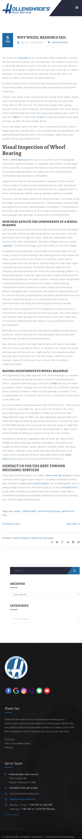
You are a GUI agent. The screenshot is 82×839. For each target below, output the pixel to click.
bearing (23, 57)
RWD (54, 383)
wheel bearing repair (49, 511)
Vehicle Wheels (60, 42)
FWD (15, 117)
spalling (7, 245)
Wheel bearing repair (42, 538)
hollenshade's (29, 511)
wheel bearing (19, 159)
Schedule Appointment (22, 799)
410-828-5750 (69, 487)
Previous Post (11, 523)
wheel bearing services (58, 475)
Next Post (73, 523)
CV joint (41, 117)
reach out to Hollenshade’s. (35, 483)
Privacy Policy (12, 814)
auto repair (15, 511)
